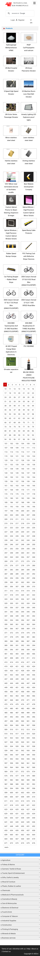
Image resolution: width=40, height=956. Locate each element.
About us (34, 949)
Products (9, 28)
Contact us (6, 951)
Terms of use (6, 949)
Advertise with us (19, 949)
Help (28, 949)
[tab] (20, 860)
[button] (20, 860)
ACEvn (35, 954)
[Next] (6, 847)
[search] (20, 13)
